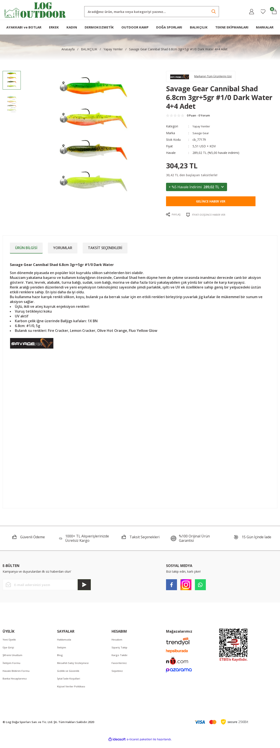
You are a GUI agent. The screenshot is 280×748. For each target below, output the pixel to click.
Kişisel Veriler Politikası (73, 691)
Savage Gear (201, 136)
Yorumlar (62, 250)
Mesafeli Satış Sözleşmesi (75, 667)
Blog (60, 659)
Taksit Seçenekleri (105, 250)
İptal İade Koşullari (70, 683)
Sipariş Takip (121, 651)
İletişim (62, 651)
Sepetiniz (118, 675)
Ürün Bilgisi (26, 250)
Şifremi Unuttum (14, 659)
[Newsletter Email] (47, 588)
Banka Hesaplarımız (16, 683)
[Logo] (35, 9)
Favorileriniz (120, 667)
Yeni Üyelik (10, 643)
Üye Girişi (9, 651)
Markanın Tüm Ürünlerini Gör (218, 77)
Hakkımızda (65, 643)
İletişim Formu (13, 667)
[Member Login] (251, 12)
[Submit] (84, 588)
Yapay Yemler (202, 129)
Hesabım (118, 643)
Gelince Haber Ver (211, 204)
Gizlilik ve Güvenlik (70, 675)
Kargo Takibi (121, 659)
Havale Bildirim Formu (18, 675)
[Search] (151, 11)
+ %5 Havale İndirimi (196, 190)
